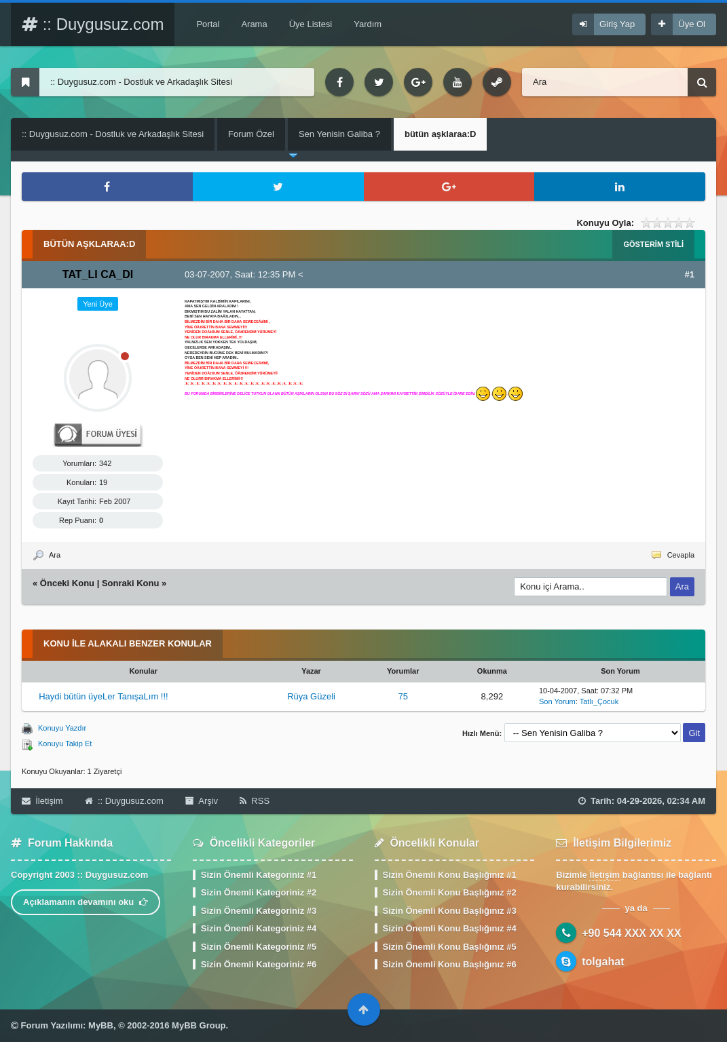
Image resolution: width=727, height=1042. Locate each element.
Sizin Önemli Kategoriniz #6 (258, 964)
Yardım (367, 24)
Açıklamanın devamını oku (85, 902)
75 (402, 696)
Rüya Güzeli (311, 696)
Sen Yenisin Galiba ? (339, 134)
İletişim (42, 801)
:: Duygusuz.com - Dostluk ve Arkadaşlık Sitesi (113, 134)
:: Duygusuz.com (93, 24)
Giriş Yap (617, 24)
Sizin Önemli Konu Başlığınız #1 (450, 875)
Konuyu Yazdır (62, 728)
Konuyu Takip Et (65, 743)
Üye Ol (691, 24)
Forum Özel (251, 134)
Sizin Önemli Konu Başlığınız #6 (450, 964)
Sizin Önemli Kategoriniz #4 (258, 928)
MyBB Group (198, 1025)
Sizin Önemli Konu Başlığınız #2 (450, 892)
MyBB (100, 1025)
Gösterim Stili (653, 244)
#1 (689, 274)
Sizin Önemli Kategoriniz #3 (258, 911)
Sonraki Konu (131, 583)
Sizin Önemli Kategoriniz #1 (258, 875)
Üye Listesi (311, 24)
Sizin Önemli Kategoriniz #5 (258, 947)
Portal (207, 24)
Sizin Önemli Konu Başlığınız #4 (450, 928)
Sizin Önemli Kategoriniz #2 (258, 892)
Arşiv (201, 801)
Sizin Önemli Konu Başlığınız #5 (450, 947)
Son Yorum (557, 701)
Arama (254, 24)
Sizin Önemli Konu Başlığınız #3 (450, 911)
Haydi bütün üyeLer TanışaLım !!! (103, 696)
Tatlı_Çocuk (599, 701)
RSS (254, 801)
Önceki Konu (67, 583)
